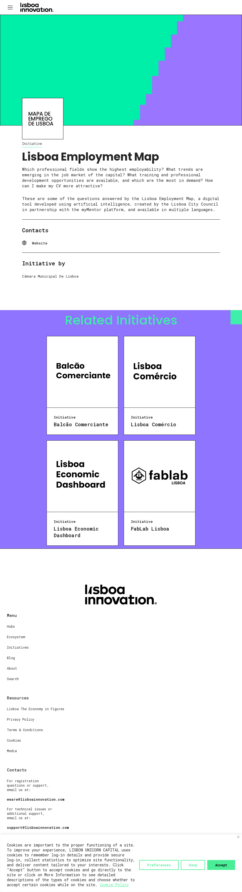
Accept (221, 865)
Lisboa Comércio (153, 424)
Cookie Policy (114, 884)
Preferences (159, 865)
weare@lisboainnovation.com (35, 799)
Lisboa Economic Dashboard (76, 532)
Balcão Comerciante (81, 424)
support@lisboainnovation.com (38, 827)
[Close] (238, 837)
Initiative (32, 143)
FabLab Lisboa (150, 528)
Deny (193, 865)
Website (39, 243)
